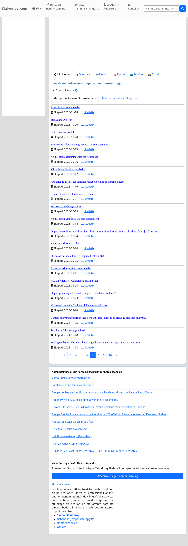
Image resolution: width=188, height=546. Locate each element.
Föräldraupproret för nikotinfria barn (72, 385)
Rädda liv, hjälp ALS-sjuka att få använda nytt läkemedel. (85, 399)
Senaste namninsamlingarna (87, 6)
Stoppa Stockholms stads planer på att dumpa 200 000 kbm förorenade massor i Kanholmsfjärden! (109, 414)
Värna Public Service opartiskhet (71, 378)
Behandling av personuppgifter (76, 519)
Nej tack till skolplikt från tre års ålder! (73, 421)
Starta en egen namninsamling (117, 476)
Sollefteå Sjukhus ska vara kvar (70, 429)
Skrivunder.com (14, 8)
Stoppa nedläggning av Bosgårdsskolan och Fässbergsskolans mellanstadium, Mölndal (102, 392)
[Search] (161, 8)
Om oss (61, 527)
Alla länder (62, 74)
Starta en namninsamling (55, 6)
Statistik (87, 112)
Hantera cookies (67, 523)
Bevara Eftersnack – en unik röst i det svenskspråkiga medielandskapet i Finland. (99, 407)
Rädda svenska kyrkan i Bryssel (70, 443)
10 (110, 355)
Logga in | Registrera (111, 6)
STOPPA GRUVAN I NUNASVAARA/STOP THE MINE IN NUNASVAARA (94, 451)
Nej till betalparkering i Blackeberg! (72, 436)
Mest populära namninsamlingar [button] (74, 98)
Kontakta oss (133, 8)
